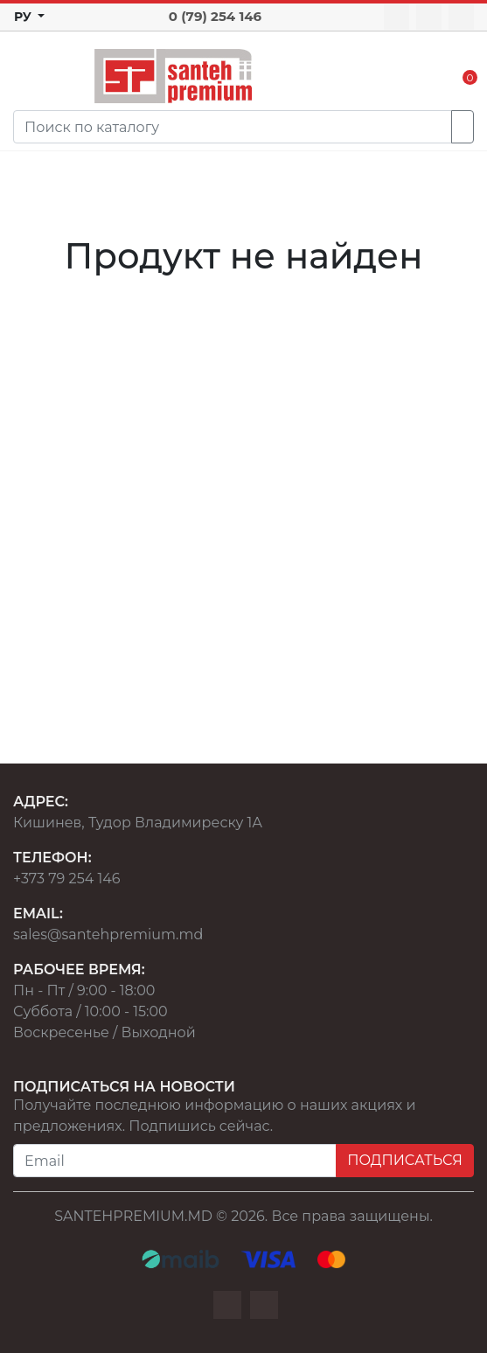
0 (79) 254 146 (215, 16)
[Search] (232, 126)
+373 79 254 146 (67, 878)
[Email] (175, 1160)
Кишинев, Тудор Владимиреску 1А (137, 822)
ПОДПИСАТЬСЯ (405, 1160)
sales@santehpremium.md (108, 934)
